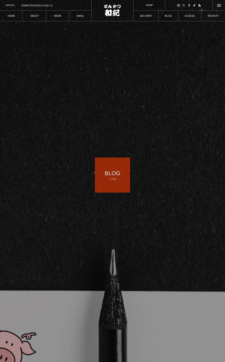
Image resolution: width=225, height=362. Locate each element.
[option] (45, 5)
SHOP (149, 5)
